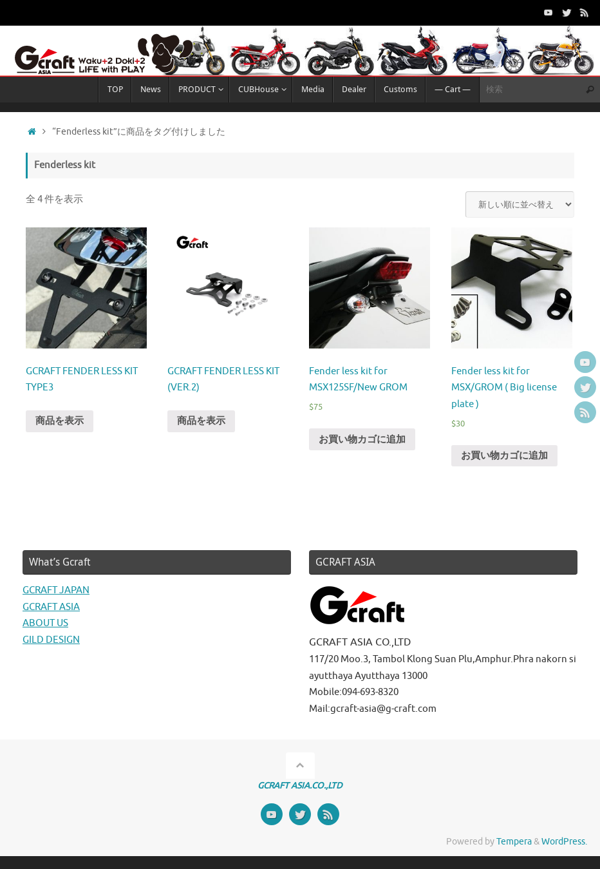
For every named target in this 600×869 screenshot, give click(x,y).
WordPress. (564, 841)
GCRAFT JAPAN (56, 590)
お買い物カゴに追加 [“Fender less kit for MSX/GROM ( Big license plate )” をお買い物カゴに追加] (504, 456)
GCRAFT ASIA (51, 607)
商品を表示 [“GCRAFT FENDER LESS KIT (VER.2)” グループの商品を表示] (201, 421)
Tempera (514, 841)
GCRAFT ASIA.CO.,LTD (300, 785)
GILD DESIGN (51, 640)
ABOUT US (45, 623)
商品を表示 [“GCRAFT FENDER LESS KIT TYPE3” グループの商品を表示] (59, 421)
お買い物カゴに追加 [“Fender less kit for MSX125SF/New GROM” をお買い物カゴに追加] (362, 440)
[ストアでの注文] (519, 204)
